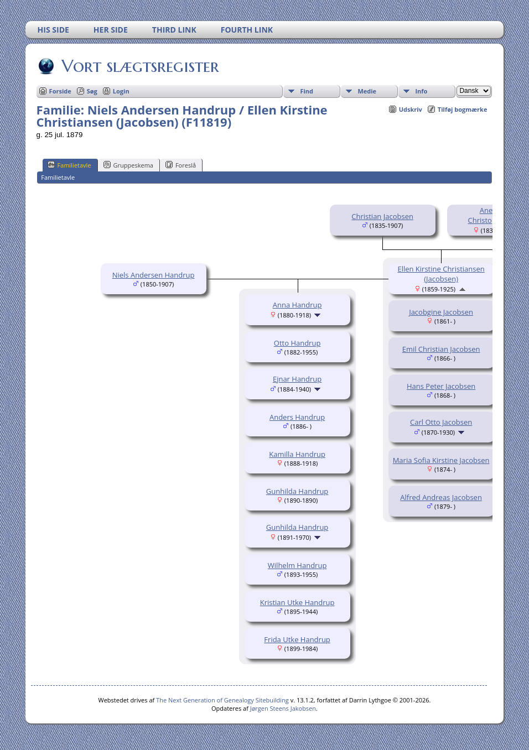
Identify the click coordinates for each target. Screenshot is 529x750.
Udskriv (410, 109)
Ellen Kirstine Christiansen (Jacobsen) (440, 274)
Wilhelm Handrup (297, 565)
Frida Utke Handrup (297, 639)
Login (121, 91)
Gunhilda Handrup (297, 491)
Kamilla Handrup (297, 454)
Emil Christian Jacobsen (441, 349)
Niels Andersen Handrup (153, 275)
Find (306, 91)
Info (421, 91)
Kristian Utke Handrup (297, 602)
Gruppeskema (128, 164)
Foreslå (180, 164)
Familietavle (69, 164)
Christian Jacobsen (382, 216)
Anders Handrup (297, 417)
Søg (92, 91)
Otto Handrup (297, 343)
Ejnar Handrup (297, 379)
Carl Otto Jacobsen (441, 422)
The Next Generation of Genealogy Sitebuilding (222, 700)
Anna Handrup (297, 305)
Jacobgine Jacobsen (441, 312)
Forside (60, 91)
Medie (366, 91)
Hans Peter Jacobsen (441, 386)
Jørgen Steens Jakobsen (283, 708)
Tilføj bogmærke (462, 109)
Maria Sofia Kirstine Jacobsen (441, 460)
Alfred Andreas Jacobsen (441, 497)
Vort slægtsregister (139, 66)
